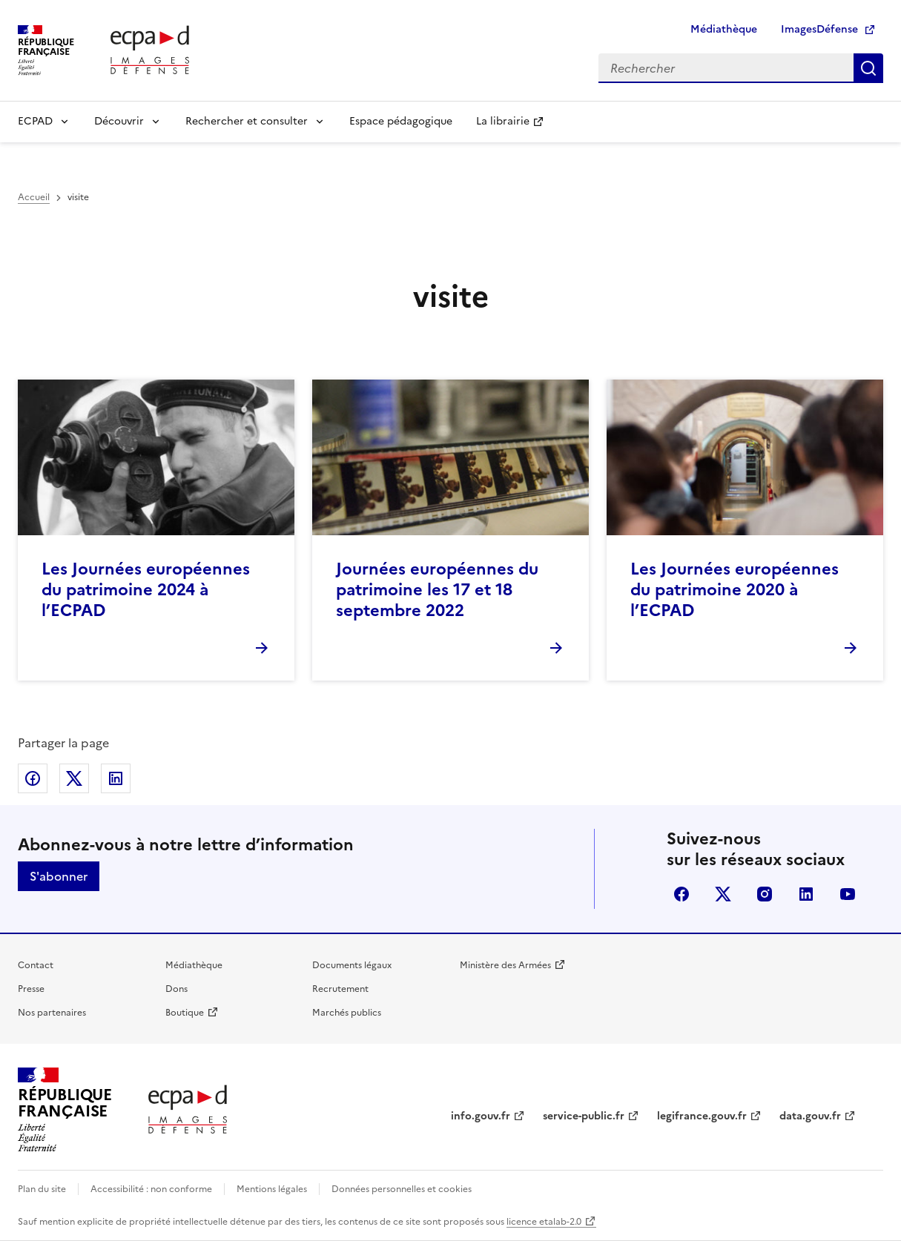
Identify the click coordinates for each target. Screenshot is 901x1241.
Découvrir (119, 121)
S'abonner (59, 876)
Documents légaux (352, 965)
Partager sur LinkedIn (116, 778)
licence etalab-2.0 (543, 1221)
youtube (847, 894)
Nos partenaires (52, 1012)
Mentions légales (272, 1189)
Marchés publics (346, 1012)
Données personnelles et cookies (401, 1189)
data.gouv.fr (810, 1116)
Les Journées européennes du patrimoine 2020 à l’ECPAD (734, 590)
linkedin (806, 894)
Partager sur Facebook (32, 778)
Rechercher (868, 68)
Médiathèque (723, 29)
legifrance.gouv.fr (702, 1116)
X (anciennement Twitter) (723, 894)
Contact (35, 965)
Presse (31, 989)
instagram (764, 894)
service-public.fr (583, 1116)
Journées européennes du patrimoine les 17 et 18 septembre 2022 (437, 590)
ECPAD (35, 121)
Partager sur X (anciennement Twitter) (74, 778)
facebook (681, 894)
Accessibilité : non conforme (151, 1189)
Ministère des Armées (505, 965)
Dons (176, 989)
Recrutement (340, 989)
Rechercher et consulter (246, 121)
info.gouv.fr (480, 1116)
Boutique (184, 1012)
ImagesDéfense (819, 29)
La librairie (502, 121)
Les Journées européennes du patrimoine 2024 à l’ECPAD (146, 590)
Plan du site (42, 1189)
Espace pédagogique (400, 121)
